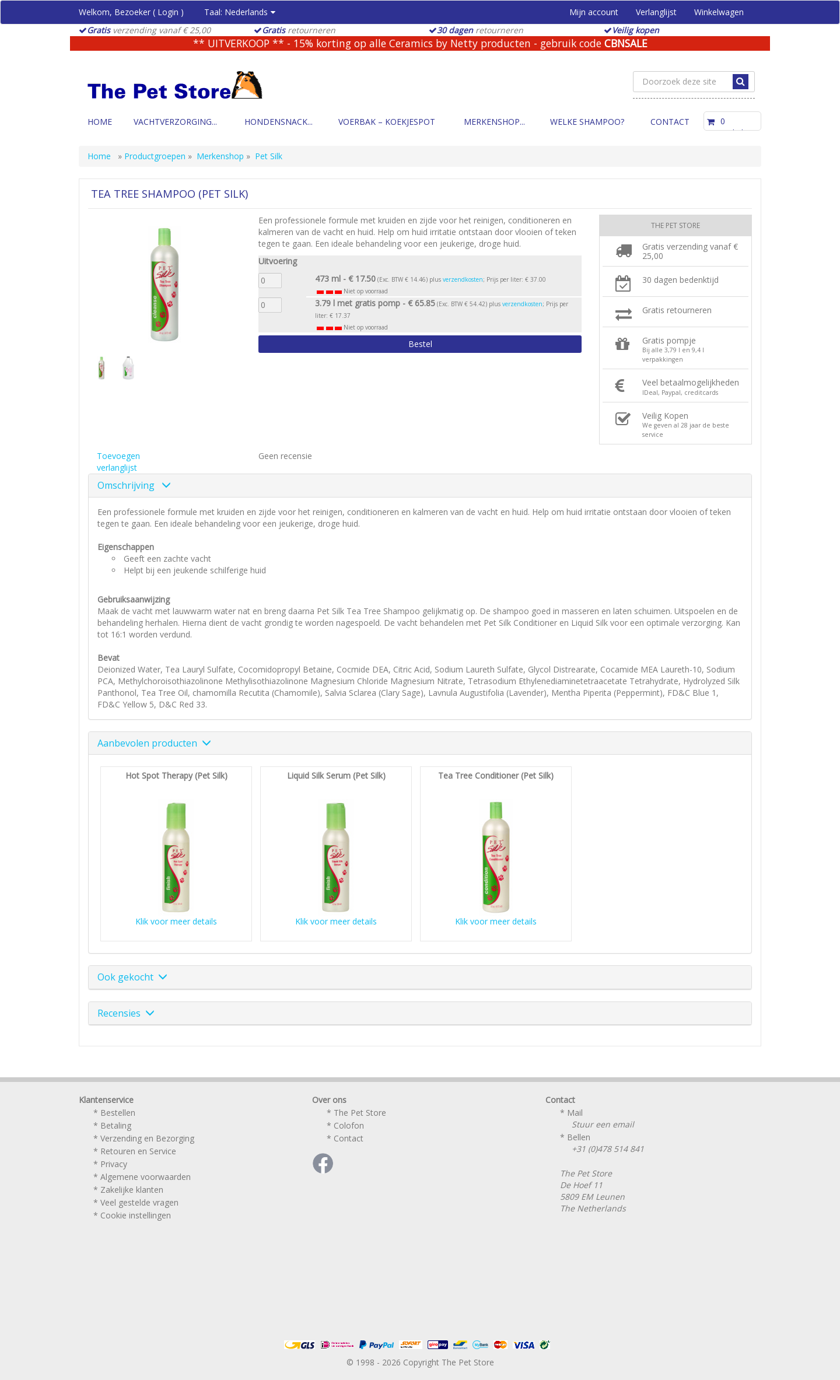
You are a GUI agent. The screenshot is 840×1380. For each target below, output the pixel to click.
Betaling (115, 1125)
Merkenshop (220, 156)
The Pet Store (360, 1112)
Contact (670, 121)
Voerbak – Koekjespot (386, 121)
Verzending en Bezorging (147, 1138)
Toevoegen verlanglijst (118, 461)
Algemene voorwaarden (145, 1176)
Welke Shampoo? (587, 121)
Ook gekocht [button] (132, 977)
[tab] (420, 486)
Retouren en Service (138, 1151)
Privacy (113, 1163)
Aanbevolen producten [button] (154, 743)
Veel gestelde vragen (139, 1202)
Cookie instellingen (135, 1215)
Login (168, 11)
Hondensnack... (278, 121)
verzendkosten (463, 279)
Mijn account (593, 11)
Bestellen (117, 1112)
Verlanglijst (656, 11)
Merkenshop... (494, 121)
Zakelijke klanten (131, 1189)
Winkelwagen (719, 11)
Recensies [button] (126, 1013)
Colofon (349, 1125)
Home (100, 121)
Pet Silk (268, 156)
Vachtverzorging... (175, 121)
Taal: (239, 11)
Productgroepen (155, 156)
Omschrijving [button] (134, 485)
